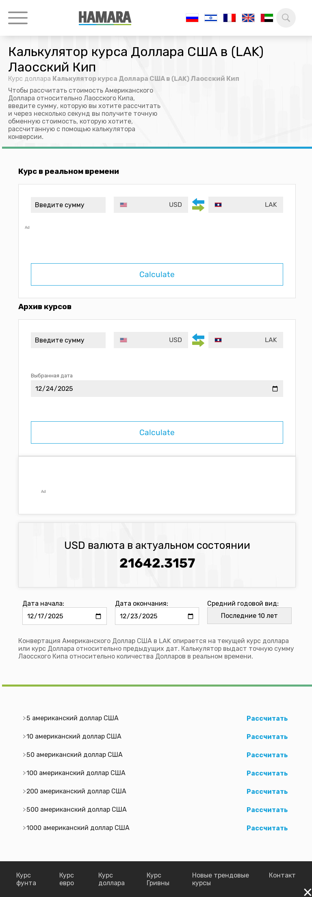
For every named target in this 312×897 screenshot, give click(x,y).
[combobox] (151, 205)
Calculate (157, 274)
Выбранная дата (52, 376)
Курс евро (66, 879)
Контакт (282, 875)
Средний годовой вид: (243, 603)
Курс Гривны (158, 879)
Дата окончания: (141, 603)
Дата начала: (43, 603)
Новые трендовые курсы (220, 879)
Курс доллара (29, 78)
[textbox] (151, 204)
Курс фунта (26, 879)
